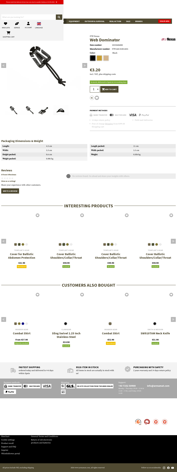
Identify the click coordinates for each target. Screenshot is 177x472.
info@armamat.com (158, 385)
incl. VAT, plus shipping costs (103, 74)
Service (6, 414)
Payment (5, 426)
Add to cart (109, 89)
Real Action (115, 21)
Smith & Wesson (155, 329)
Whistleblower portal (10, 453)
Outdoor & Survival (95, 21)
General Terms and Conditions (44, 436)
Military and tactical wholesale (44, 422)
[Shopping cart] (160, 10)
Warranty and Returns (11, 429)
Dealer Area (169, 21)
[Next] (84, 65)
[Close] (113, 2)
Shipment (5, 422)
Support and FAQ (8, 446)
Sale (128, 21)
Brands (139, 21)
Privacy (34, 429)
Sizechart (5, 436)
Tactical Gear (57, 21)
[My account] (137, 10)
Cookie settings (8, 440)
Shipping (109, 124)
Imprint (4, 450)
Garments (40, 21)
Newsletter (6, 433)
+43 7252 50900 (127, 385)
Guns (6, 21)
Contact (4, 419)
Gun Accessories (22, 21)
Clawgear (66, 329)
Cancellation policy (39, 433)
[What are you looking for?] (78, 10)
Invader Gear (21, 329)
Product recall (7, 443)
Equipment (74, 21)
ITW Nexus (94, 36)
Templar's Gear (21, 250)
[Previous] (3, 65)
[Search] (104, 10)
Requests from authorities (42, 426)
